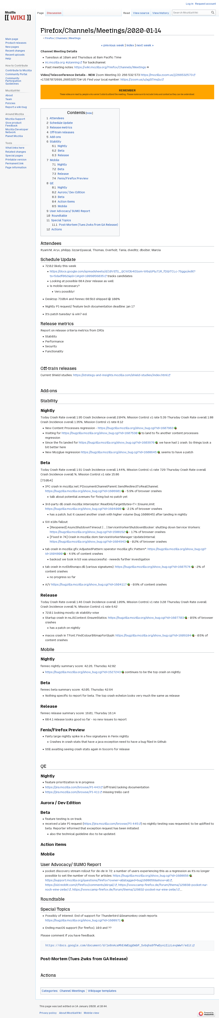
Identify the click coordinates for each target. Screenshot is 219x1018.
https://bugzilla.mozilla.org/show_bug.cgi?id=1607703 (146, 618)
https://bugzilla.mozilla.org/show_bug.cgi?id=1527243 (83, 672)
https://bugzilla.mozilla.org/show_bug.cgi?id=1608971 (83, 920)
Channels (61, 38)
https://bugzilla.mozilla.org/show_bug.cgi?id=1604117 (89, 584)
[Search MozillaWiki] (194, 12)
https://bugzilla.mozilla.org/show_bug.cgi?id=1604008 (83, 509)
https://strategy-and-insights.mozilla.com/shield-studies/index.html (120, 375)
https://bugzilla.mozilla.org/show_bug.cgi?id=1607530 (100, 433)
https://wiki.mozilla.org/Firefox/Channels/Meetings (110, 67)
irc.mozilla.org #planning (62, 62)
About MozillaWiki (70, 1013)
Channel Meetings (72, 991)
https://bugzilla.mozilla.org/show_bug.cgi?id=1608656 (151, 875)
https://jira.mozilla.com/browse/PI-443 (72, 787)
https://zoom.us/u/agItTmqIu (141, 79)
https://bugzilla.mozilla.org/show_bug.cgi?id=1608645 (119, 452)
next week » (145, 45)
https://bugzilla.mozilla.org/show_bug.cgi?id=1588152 (87, 532)
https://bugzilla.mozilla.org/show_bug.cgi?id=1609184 (153, 635)
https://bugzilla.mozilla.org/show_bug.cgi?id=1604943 (88, 541)
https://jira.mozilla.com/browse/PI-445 (111, 824)
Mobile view (91, 1013)
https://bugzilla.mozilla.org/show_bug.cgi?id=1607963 (135, 428)
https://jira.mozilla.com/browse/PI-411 (72, 792)
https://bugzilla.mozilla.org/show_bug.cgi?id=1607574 (153, 567)
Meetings (75, 38)
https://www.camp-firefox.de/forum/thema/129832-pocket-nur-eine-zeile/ (124, 889)
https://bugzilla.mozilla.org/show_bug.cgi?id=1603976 (116, 442)
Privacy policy (48, 1013)
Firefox (49, 38)
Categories (49, 991)
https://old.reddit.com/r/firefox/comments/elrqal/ (79, 885)
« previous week (112, 45)
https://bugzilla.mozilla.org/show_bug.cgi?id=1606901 (83, 491)
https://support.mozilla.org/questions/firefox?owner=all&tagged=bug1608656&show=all (107, 880)
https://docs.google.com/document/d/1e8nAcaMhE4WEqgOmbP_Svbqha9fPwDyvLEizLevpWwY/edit (118, 945)
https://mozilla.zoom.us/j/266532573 (167, 75)
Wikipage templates (102, 991)
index (130, 45)
